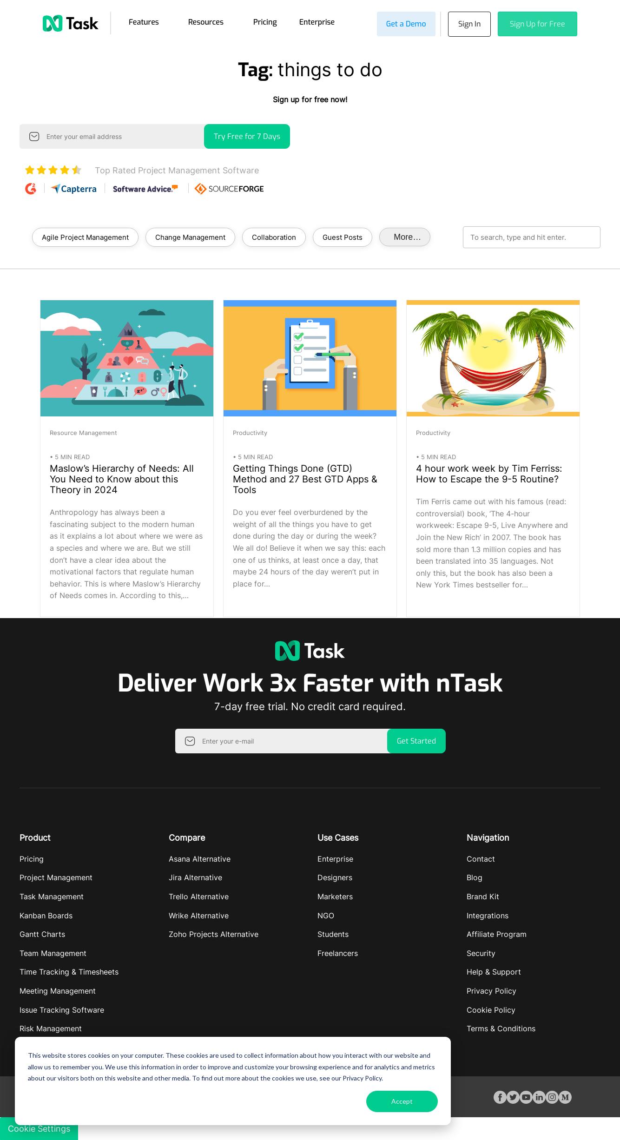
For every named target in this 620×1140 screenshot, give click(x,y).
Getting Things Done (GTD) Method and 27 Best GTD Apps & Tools (305, 478)
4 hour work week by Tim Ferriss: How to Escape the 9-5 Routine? (489, 473)
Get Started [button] (416, 740)
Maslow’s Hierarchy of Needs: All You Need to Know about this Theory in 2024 (122, 478)
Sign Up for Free (537, 23)
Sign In (467, 23)
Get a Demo (402, 23)
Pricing (265, 21)
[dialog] (233, 1081)
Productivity (250, 431)
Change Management (190, 235)
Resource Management (83, 431)
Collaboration (274, 235)
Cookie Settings (39, 1128)
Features (144, 21)
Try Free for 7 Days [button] (247, 135)
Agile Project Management (85, 235)
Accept (402, 1101)
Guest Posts (343, 235)
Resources (206, 21)
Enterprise (317, 21)
